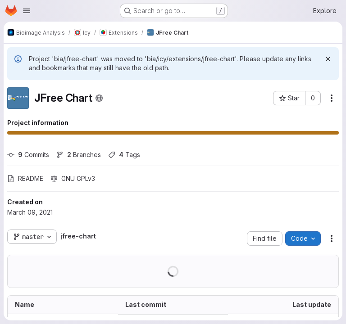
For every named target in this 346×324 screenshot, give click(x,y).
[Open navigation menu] (26, 11)
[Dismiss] (328, 59)
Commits (28, 154)
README (25, 178)
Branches (78, 154)
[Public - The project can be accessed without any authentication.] (99, 98)
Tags (124, 154)
